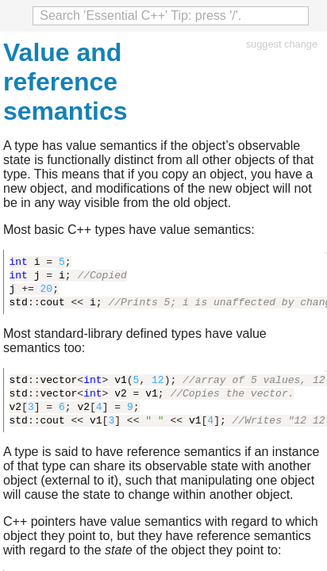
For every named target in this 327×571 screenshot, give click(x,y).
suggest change (281, 44)
